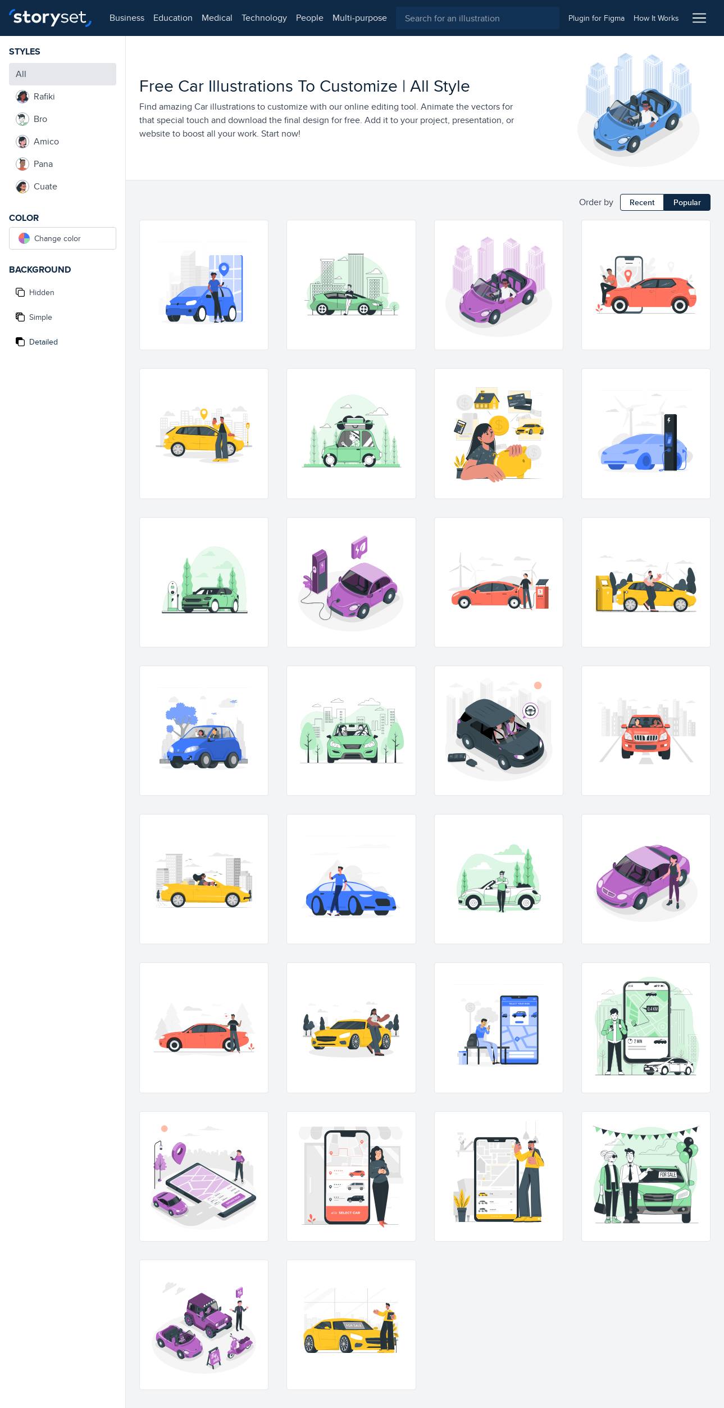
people (310, 17)
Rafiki (35, 96)
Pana (34, 164)
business (127, 17)
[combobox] (477, 18)
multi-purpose (360, 17)
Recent (642, 202)
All (21, 73)
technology (264, 17)
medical (217, 17)
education (173, 17)
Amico (37, 141)
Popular (687, 202)
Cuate (36, 186)
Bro (31, 119)
